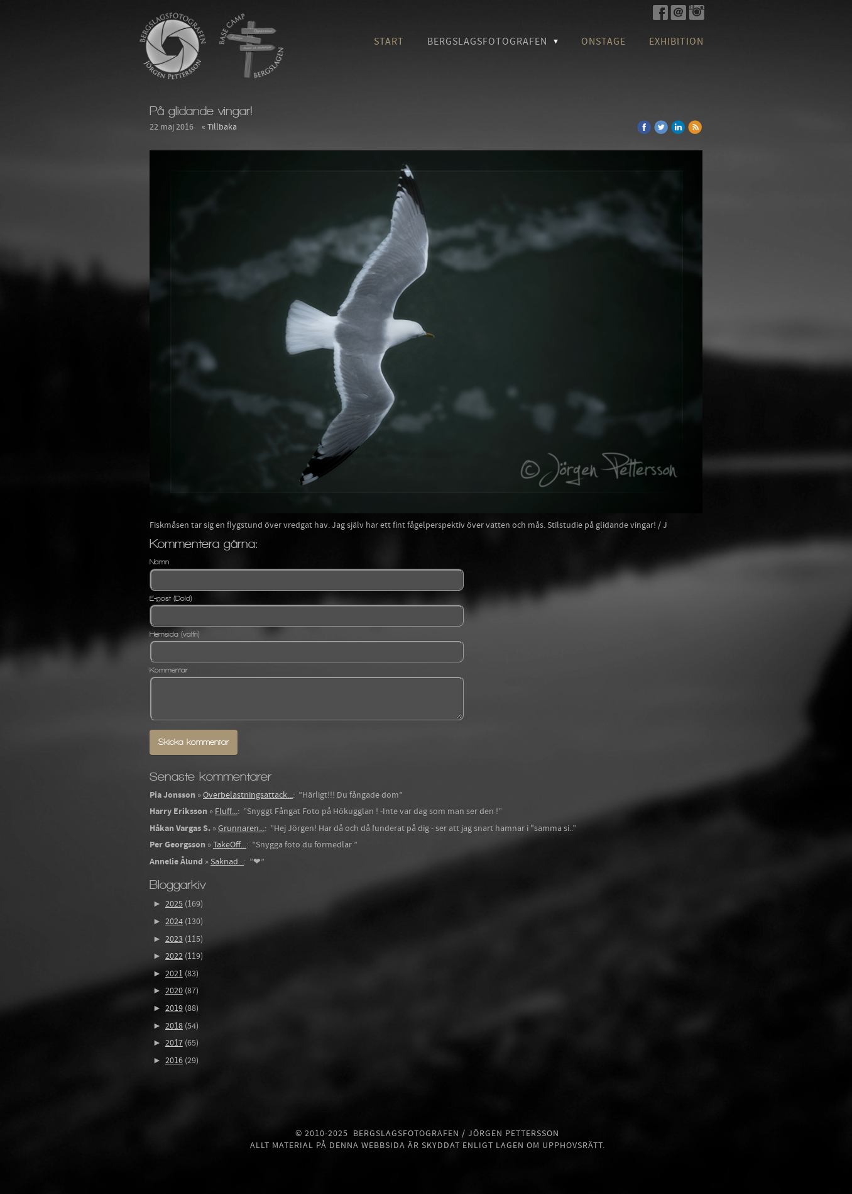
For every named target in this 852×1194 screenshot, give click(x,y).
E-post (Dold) (171, 598)
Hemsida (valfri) (175, 634)
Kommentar (169, 670)
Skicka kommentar (193, 742)
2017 (174, 1043)
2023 (174, 939)
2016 (174, 1060)
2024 (174, 921)
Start (389, 41)
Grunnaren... (241, 828)
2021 (174, 973)
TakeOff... (229, 845)
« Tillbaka (219, 127)
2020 (174, 990)
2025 (174, 904)
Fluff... (226, 811)
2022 (174, 956)
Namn (159, 562)
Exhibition (676, 41)
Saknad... (227, 862)
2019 (174, 1008)
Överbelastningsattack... (248, 795)
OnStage (603, 41)
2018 (174, 1026)
